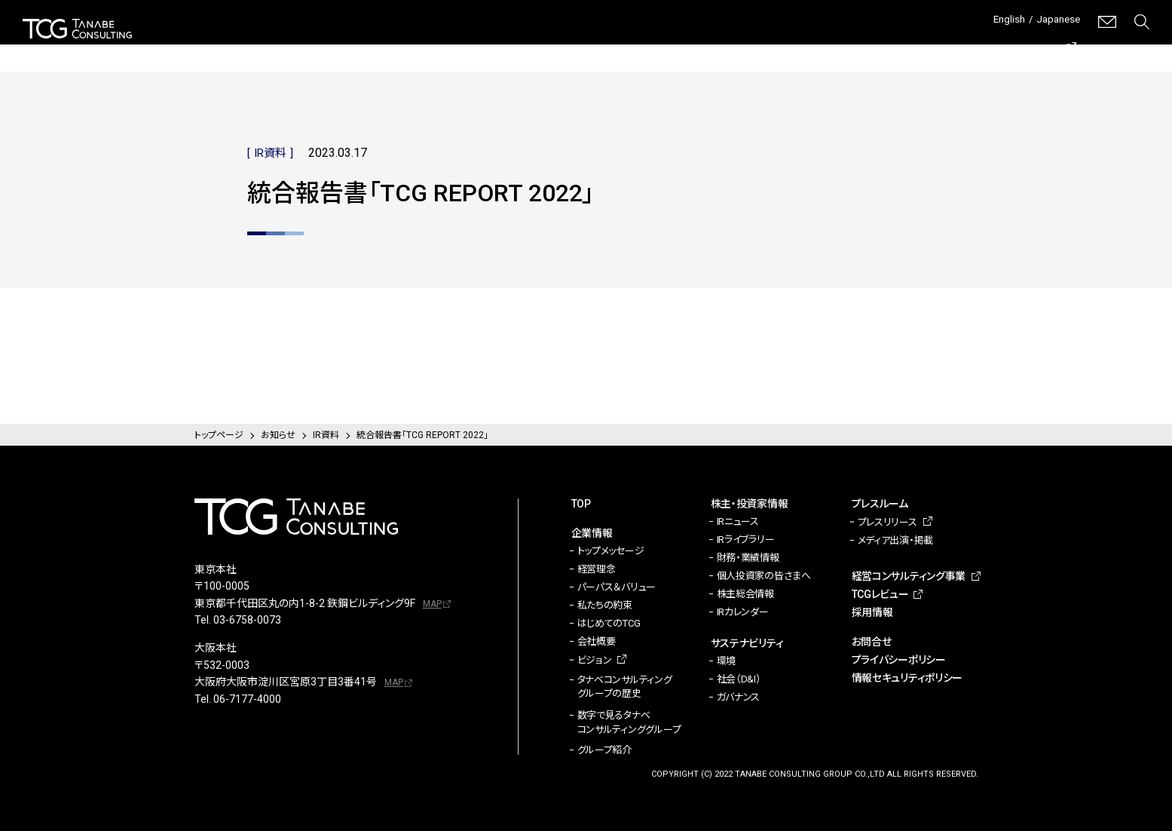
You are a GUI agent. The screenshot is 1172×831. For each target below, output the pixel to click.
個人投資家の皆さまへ (764, 575)
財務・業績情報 (748, 557)
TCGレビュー (1030, 45)
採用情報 (1127, 45)
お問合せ (872, 642)
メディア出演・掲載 (896, 540)
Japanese (1054, 21)
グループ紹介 (604, 750)
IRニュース (738, 521)
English (997, 21)
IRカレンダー (743, 612)
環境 (726, 661)
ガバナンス (738, 697)
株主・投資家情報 (563, 45)
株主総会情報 (745, 593)
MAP (432, 604)
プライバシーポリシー (899, 660)
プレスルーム (776, 45)
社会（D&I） (739, 679)
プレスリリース (887, 522)
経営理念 (596, 569)
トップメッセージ (610, 551)
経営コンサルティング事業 (895, 45)
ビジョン (594, 660)
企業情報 (471, 45)
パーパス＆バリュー (616, 587)
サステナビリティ (675, 45)
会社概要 (596, 641)
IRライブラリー (746, 539)
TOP (581, 504)
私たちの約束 (604, 605)
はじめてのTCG (609, 623)
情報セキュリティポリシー (907, 678)
